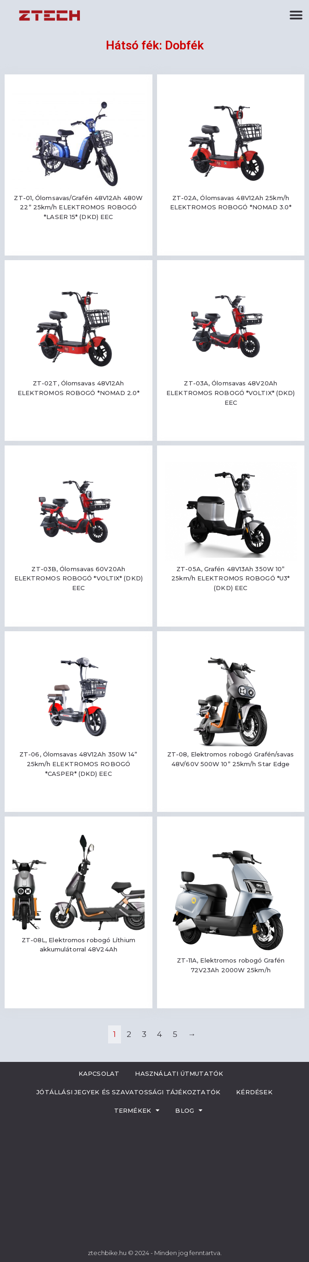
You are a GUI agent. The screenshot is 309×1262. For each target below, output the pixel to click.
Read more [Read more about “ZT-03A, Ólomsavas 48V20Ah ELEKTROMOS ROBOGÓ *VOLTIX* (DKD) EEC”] (230, 429)
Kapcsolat (99, 1073)
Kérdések (254, 1092)
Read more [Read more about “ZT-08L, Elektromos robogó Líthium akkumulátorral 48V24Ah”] (78, 976)
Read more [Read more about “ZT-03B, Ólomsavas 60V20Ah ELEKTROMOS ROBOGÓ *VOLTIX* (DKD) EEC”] (78, 615)
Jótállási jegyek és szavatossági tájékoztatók (128, 1092)
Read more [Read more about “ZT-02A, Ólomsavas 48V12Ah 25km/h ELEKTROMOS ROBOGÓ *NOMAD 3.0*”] (230, 234)
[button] (296, 15)
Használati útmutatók (179, 1073)
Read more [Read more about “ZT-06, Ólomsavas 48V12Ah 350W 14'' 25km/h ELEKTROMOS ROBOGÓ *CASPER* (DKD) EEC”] (78, 800)
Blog (188, 1110)
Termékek (137, 1110)
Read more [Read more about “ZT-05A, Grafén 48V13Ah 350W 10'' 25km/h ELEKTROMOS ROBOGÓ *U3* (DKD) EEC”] (230, 615)
